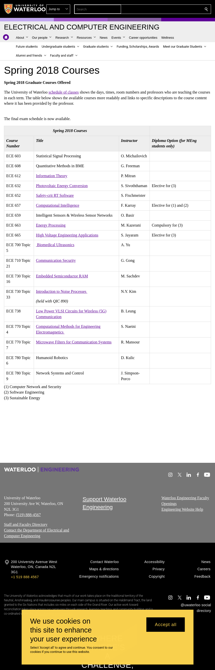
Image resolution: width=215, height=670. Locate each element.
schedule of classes (64, 92)
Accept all (166, 624)
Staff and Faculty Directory (25, 524)
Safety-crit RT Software (55, 195)
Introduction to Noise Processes (61, 291)
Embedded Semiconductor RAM (62, 276)
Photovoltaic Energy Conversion (62, 185)
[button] (170, 9)
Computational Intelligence (57, 205)
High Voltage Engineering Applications (67, 235)
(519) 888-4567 (28, 515)
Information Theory (51, 176)
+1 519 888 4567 (25, 577)
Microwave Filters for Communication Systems (74, 342)
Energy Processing (50, 225)
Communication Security (56, 260)
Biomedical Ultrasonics (55, 245)
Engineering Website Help (182, 509)
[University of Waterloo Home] (25, 9)
